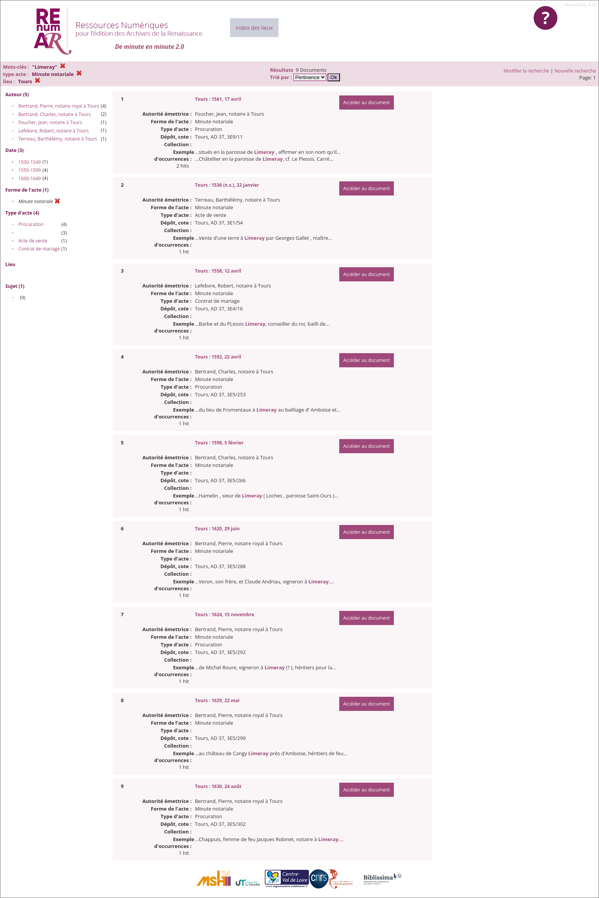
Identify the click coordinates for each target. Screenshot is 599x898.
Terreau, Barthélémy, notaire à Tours (57, 139)
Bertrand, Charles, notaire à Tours (54, 114)
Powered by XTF (581, 5)
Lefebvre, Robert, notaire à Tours (53, 131)
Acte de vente (32, 240)
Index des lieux (254, 27)
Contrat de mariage (39, 248)
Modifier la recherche (526, 71)
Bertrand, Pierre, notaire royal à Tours (58, 106)
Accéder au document (366, 102)
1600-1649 (29, 178)
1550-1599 (29, 170)
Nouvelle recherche (575, 71)
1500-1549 (29, 162)
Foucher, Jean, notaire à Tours (50, 122)
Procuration (31, 224)
